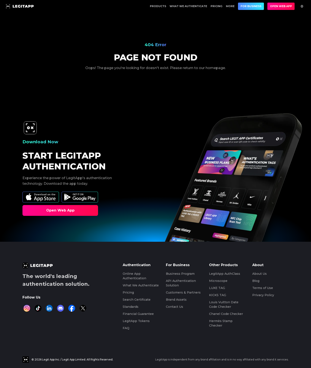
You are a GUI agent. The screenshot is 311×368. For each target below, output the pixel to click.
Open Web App (281, 6)
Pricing (216, 6)
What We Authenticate (188, 6)
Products (158, 6)
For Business (251, 6)
